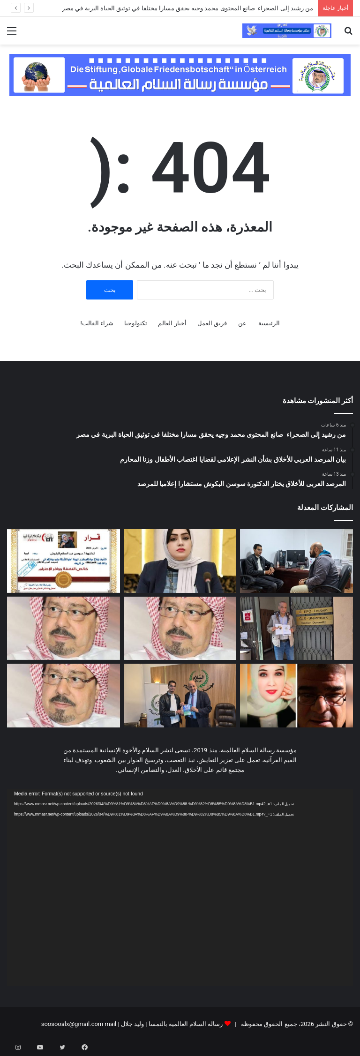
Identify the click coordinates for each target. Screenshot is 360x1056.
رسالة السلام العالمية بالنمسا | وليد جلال (171, 1023)
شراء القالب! (96, 323)
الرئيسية (269, 323)
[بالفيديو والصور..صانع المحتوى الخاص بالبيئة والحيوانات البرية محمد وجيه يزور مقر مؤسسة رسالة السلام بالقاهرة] (180, 695)
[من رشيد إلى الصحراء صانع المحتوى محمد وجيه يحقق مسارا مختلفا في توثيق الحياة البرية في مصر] (296, 561)
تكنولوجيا (135, 323)
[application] (180, 887)
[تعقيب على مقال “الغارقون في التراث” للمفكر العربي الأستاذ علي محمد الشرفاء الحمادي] (180, 628)
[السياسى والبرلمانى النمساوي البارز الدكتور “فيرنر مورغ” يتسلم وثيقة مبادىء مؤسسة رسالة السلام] (296, 628)
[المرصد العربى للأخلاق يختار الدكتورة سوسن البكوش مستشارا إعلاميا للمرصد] (63, 561)
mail (110, 1023)
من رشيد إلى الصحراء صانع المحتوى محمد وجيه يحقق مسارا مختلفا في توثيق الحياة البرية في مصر (187, 8)
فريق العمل (212, 323)
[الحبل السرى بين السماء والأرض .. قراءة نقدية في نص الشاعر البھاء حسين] (296, 695)
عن (242, 323)
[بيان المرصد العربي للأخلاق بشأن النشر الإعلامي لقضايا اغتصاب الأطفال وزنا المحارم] (180, 561)
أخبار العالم (172, 323)
